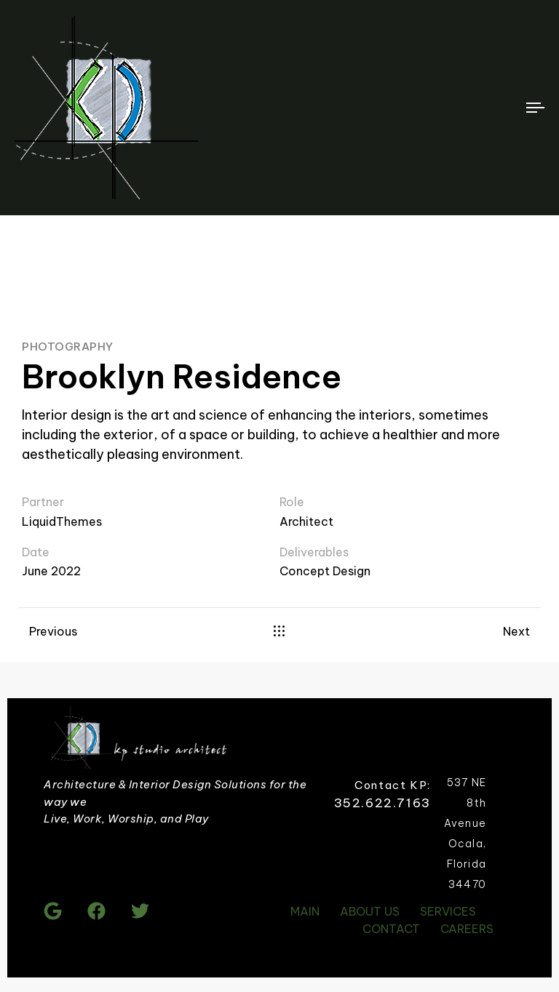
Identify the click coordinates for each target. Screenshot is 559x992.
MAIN (305, 911)
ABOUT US (370, 911)
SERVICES (448, 911)
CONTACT (391, 928)
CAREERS (466, 928)
